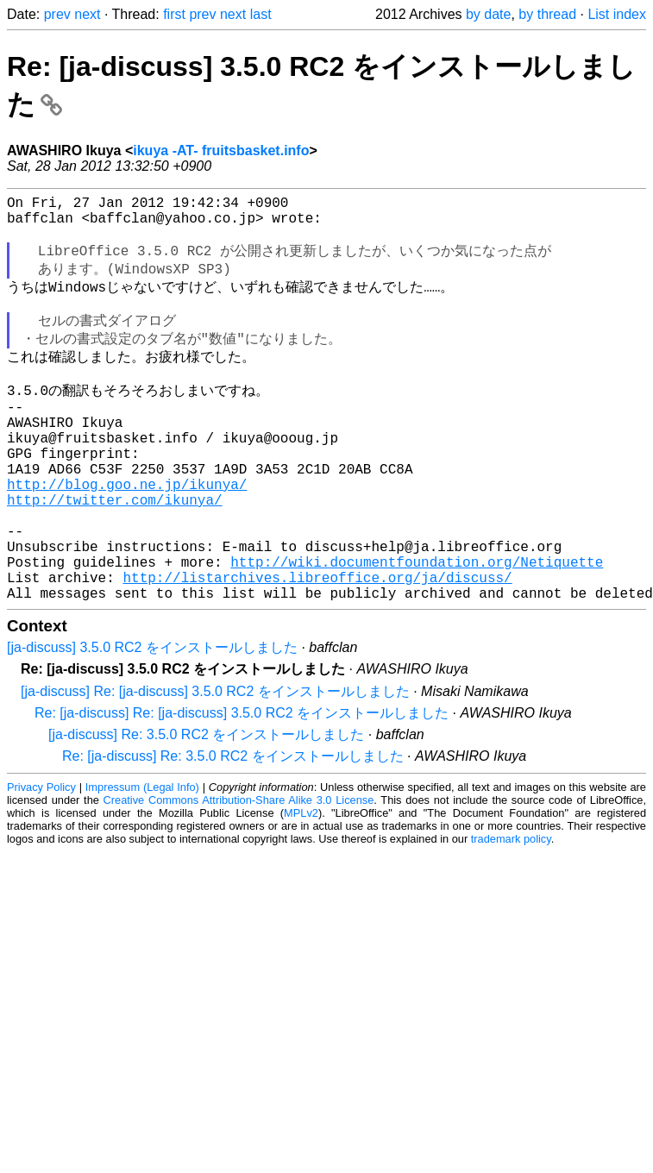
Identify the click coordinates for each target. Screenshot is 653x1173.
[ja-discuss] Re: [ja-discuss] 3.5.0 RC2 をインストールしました (215, 765)
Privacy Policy (41, 861)
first (174, 14)
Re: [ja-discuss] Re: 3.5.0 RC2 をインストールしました (233, 830)
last (261, 14)
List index (616, 14)
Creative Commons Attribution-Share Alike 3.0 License (239, 874)
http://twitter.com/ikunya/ (115, 552)
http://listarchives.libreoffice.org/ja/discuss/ (317, 647)
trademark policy (511, 912)
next (87, 14)
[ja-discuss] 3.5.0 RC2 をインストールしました (152, 721)
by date (488, 14)
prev (57, 14)
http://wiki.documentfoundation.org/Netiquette (416, 628)
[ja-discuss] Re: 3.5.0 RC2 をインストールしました (206, 808)
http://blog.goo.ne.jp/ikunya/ (127, 533)
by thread (547, 14)
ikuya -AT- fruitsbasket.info (221, 150)
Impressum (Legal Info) (142, 861)
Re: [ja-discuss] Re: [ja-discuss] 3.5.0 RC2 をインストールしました (242, 787)
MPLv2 (301, 887)
